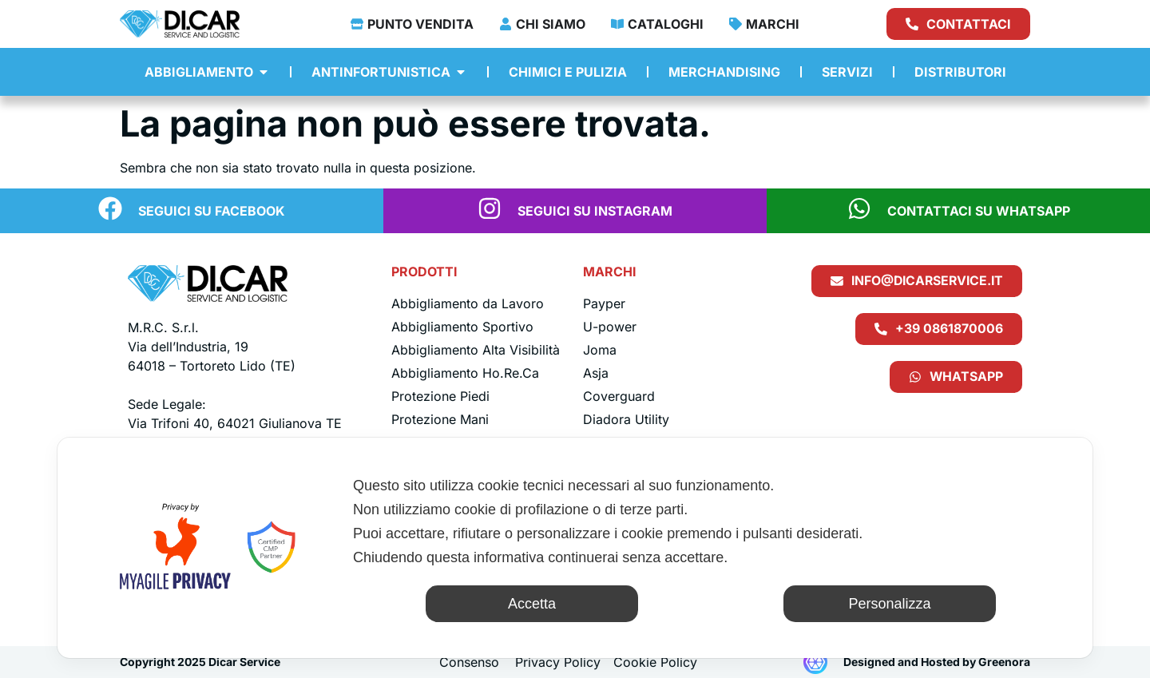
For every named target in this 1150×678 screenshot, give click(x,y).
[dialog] (575, 548)
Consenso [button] (469, 662)
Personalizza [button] (889, 604)
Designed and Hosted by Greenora (936, 661)
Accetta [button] (532, 604)
